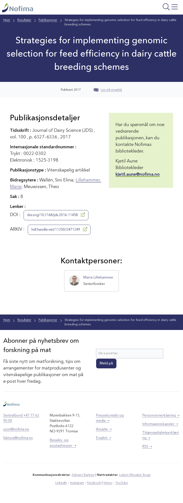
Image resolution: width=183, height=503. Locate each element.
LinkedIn (61, 482)
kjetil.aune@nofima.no (138, 174)
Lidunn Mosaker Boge (135, 475)
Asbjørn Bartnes (83, 475)
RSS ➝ (147, 446)
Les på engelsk (108, 89)
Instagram (77, 482)
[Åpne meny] (149, 8)
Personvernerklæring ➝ (160, 415)
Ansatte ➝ (104, 429)
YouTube (121, 482)
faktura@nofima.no (18, 438)
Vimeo (107, 482)
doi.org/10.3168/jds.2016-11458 (56, 215)
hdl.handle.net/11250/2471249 (59, 229)
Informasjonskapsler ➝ (160, 424)
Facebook (94, 482)
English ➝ (103, 438)
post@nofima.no (16, 429)
